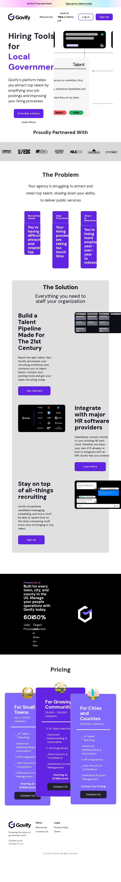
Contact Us (42, 831)
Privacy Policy (61, 827)
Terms (57, 831)
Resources (41, 827)
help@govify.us (16, 843)
